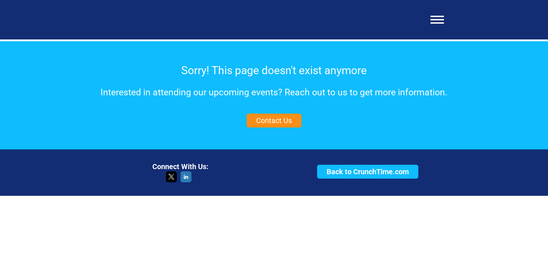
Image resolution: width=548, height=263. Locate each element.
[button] (434, 20)
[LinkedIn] (185, 180)
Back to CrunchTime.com (368, 171)
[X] (171, 180)
